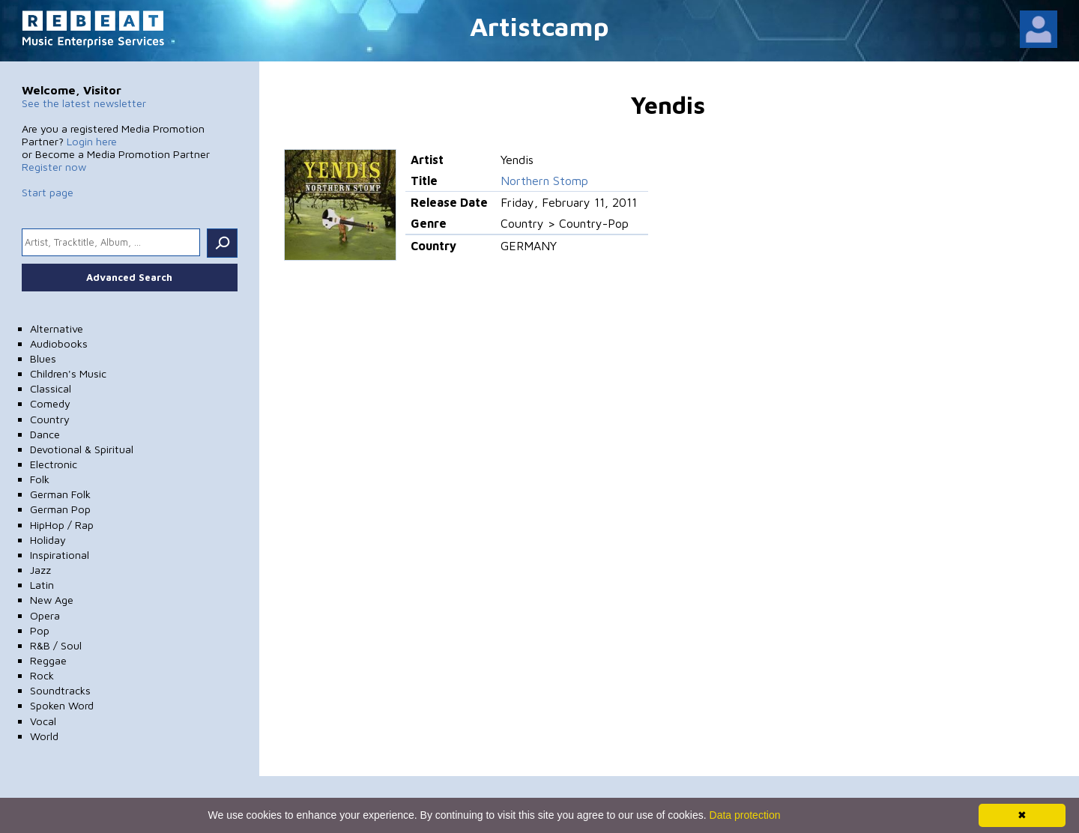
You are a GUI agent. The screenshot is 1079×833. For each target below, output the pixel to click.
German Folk (60, 494)
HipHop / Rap (62, 524)
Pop (39, 630)
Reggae (48, 660)
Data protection (745, 815)
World (44, 736)
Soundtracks (60, 690)
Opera (45, 615)
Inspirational (59, 554)
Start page (47, 192)
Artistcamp (539, 25)
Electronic (53, 464)
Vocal (43, 721)
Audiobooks (59, 343)
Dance (45, 434)
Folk (39, 479)
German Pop (60, 509)
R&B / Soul (56, 645)
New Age (51, 599)
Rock (42, 675)
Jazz (40, 569)
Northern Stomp (544, 180)
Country (50, 419)
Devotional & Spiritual (81, 449)
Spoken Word (62, 705)
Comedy (50, 403)
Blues (43, 358)
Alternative (56, 328)
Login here (92, 141)
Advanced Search (129, 277)
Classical (50, 388)
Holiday (48, 539)
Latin (42, 584)
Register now (54, 166)
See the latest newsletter (84, 103)
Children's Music (68, 373)
